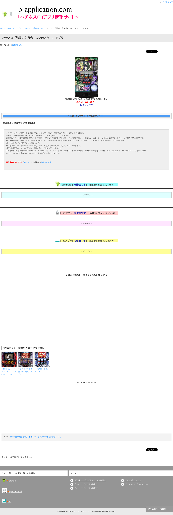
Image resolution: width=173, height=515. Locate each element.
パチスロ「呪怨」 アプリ (42, 370)
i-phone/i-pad (15, 491)
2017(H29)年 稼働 (18, 437)
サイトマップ (167, 2)
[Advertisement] (86, 409)
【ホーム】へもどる (133, 480)
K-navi (26, 162)
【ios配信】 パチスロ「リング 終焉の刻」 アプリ (9, 371)
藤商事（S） (18, 45)
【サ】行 (32, 437)
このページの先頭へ (160, 509)
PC (9, 501)
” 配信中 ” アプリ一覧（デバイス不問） (90, 480)
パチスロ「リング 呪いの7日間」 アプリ (25, 371)
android (12, 481)
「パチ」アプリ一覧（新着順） (86, 484)
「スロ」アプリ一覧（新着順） (86, 488)
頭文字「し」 (55, 437)
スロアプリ (43, 437)
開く (103, 116)
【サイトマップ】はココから (136, 484)
